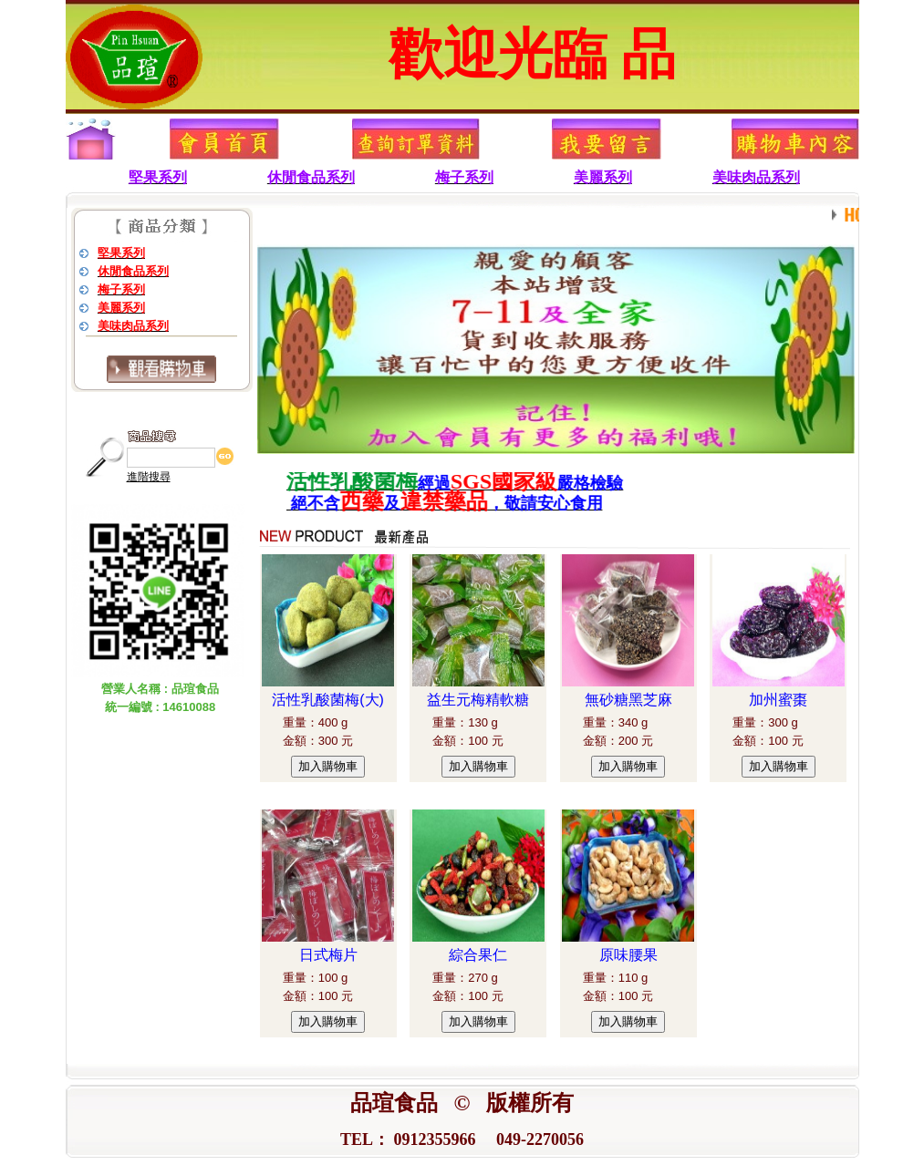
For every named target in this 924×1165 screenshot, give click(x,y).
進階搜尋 (149, 476)
